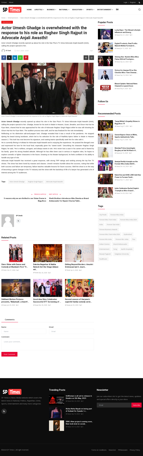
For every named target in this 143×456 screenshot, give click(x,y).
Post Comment (9, 354)
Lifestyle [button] (39, 9)
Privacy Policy (134, 450)
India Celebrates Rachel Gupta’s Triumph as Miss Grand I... (127, 189)
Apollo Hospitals (126, 249)
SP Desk (19, 215)
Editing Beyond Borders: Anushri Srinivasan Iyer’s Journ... (79, 265)
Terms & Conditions (96, 450)
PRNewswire (121, 450)
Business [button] (51, 9)
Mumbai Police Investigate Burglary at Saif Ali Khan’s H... (126, 149)
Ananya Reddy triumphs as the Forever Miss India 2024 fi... (126, 163)
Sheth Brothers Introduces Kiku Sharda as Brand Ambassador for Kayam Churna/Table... (69, 199)
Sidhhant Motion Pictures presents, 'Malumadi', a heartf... (15, 300)
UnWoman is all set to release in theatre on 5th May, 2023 (79, 397)
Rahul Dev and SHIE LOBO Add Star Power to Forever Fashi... (128, 176)
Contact (4, 2)
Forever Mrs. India (122, 239)
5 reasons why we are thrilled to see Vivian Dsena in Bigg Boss (25, 199)
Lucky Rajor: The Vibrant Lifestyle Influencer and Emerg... (127, 31)
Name (3, 327)
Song (115, 249)
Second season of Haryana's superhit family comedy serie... (78, 300)
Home (29, 9)
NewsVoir (110, 450)
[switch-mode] (140, 2)
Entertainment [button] (105, 9)
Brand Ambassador (120, 244)
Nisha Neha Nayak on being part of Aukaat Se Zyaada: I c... (79, 410)
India (101, 224)
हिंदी (117, 9)
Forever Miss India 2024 (128, 220)
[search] (139, 9)
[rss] (4, 411)
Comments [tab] (10, 319)
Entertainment (13, 18)
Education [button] (78, 9)
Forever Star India (113, 224)
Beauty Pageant (105, 254)
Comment (5, 337)
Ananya (117, 140)
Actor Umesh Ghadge (17, 182)
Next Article (55, 194)
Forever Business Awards (108, 229)
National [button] (64, 9)
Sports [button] (90, 9)
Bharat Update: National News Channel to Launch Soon (126, 85)
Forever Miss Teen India (107, 220)
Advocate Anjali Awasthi (54, 182)
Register (133, 2)
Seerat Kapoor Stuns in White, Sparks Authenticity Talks (126, 136)
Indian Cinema (104, 244)
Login (125, 2)
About (11, 2)
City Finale (102, 215)
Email (51, 327)
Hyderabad (128, 234)
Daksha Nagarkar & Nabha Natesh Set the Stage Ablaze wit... (45, 267)
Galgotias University (122, 254)
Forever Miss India (117, 215)
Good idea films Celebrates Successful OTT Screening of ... (47, 300)
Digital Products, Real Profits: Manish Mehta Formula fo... (126, 45)
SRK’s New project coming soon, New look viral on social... (79, 423)
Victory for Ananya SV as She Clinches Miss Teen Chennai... (126, 71)
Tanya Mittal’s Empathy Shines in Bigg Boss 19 (127, 122)
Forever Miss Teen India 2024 (109, 234)
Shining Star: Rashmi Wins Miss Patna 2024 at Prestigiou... (127, 58)
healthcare (103, 259)
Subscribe (136, 405)
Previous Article (38, 194)
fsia (133, 239)
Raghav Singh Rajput (35, 182)
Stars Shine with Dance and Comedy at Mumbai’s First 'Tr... (14, 265)
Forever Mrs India (105, 239)
